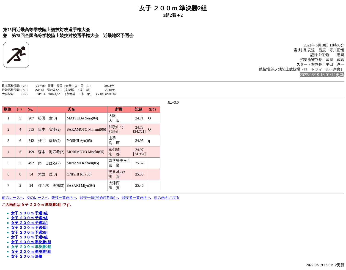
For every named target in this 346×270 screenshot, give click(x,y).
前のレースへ (13, 198)
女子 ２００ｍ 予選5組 (29, 233)
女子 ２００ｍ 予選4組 (29, 228)
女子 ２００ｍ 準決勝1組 (31, 243)
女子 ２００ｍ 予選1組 (29, 214)
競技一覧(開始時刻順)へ (99, 198)
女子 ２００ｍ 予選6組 (29, 238)
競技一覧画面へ (64, 198)
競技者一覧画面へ (136, 198)
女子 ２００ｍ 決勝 (26, 257)
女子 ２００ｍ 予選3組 (29, 223)
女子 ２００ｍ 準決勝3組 (31, 252)
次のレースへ (38, 198)
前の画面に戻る (166, 198)
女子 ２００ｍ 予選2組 (29, 219)
